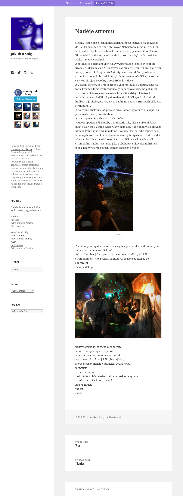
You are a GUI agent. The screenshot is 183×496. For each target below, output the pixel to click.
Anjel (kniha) (17, 235)
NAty (13, 241)
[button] (18, 107)
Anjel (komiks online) (21, 238)
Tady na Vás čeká (105, 3)
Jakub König (21, 53)
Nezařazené (115, 417)
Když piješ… (17, 244)
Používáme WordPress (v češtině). (92, 489)
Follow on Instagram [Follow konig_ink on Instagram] (26, 99)
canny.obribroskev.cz (21, 149)
